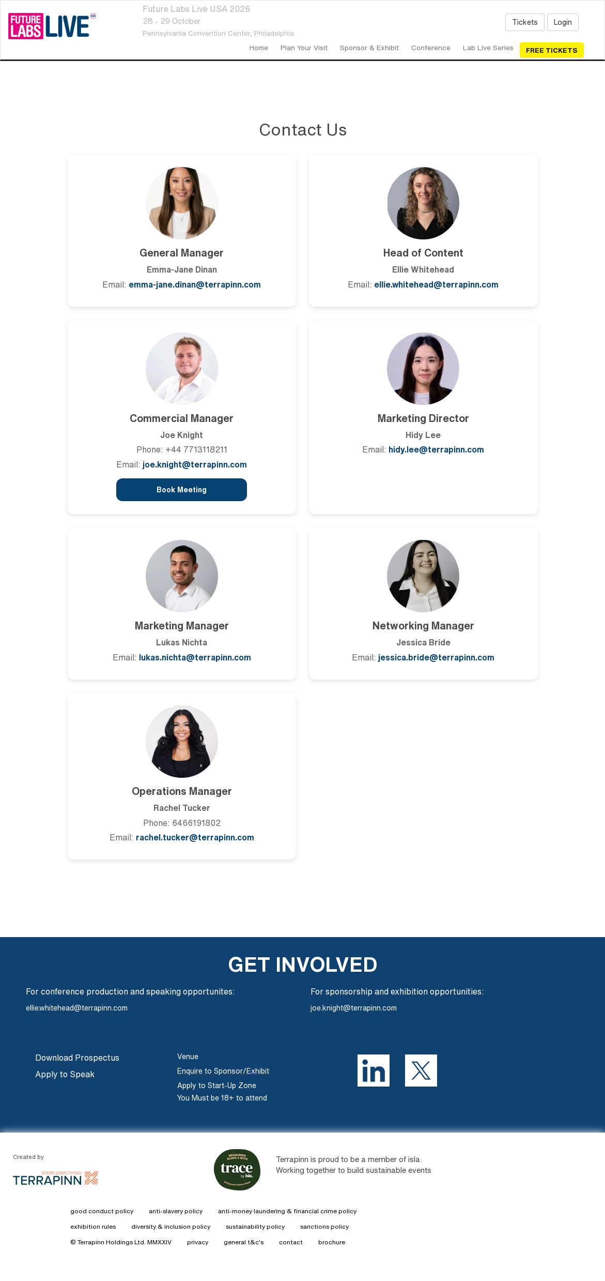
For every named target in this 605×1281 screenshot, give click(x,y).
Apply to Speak (65, 1074)
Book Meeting (182, 489)
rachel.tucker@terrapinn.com (195, 837)
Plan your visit (304, 47)
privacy (197, 1242)
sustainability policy (255, 1226)
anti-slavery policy (176, 1211)
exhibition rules (93, 1226)
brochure (331, 1242)
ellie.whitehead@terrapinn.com (436, 284)
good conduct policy (101, 1211)
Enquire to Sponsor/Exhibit (223, 1071)
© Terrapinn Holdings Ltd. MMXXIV (121, 1242)
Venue (187, 1056)
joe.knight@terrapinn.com (195, 464)
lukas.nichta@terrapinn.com (195, 657)
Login (563, 22)
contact (291, 1242)
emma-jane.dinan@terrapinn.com (195, 284)
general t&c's (243, 1242)
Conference (431, 47)
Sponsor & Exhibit (369, 47)
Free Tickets (552, 50)
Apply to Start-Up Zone (216, 1085)
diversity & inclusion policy (170, 1226)
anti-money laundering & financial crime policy (287, 1211)
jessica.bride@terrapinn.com (436, 657)
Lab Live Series (488, 47)
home (259, 47)
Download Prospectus (77, 1057)
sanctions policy (324, 1226)
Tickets (525, 22)
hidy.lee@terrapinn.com (436, 449)
